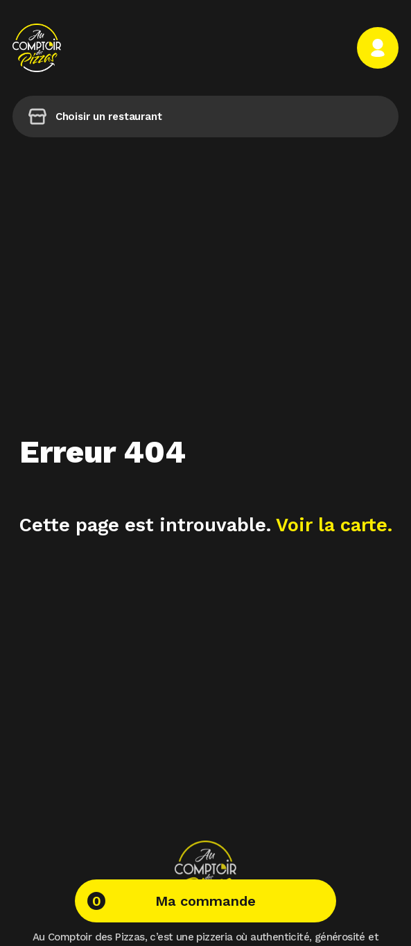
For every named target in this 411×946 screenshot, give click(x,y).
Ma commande (171, 901)
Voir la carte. (334, 525)
